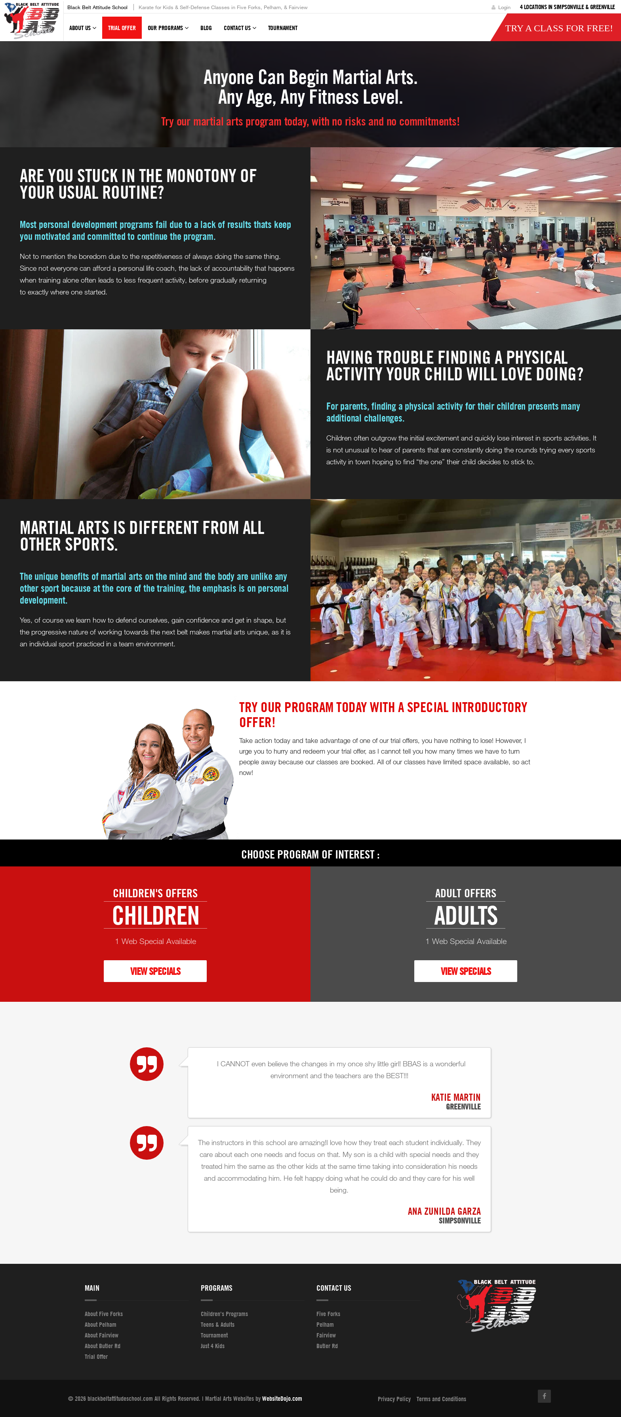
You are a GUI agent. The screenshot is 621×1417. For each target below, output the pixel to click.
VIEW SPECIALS (155, 971)
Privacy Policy (394, 1399)
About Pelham (100, 1324)
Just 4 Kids (213, 1346)
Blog (206, 28)
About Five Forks (104, 1314)
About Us (82, 31)
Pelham (325, 1324)
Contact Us (240, 31)
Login (501, 7)
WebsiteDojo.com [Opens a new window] (282, 1398)
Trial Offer (122, 28)
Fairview (326, 1335)
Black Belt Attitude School (97, 7)
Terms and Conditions (441, 1399)
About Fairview (101, 1335)
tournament (282, 28)
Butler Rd (327, 1346)
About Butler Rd (102, 1346)
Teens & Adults (217, 1324)
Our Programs (168, 31)
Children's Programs (224, 1314)
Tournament (214, 1335)
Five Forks (328, 1314)
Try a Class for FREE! (559, 28)
